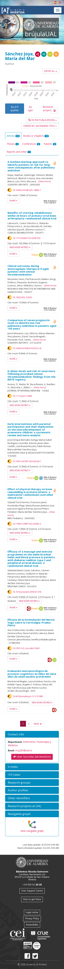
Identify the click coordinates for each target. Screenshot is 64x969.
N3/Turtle (50, 54)
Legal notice (32, 912)
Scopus (35, 255)
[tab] (32, 734)
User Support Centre (32, 890)
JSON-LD (44, 54)
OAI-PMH (41, 478)
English (60, 2)
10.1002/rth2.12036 (22, 297)
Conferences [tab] (31, 143)
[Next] (37, 724)
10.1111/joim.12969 (22, 395)
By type (30, 108)
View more (44, 181)
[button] (32, 734)
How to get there (32, 899)
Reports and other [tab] (19, 151)
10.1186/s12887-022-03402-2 (27, 523)
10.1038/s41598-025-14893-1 (27, 190)
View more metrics (19, 247)
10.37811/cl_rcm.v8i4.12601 (26, 648)
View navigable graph (32, 830)
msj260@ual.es (23, 750)
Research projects (48, 108)
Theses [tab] (13, 143)
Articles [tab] (13, 135)
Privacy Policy (32, 918)
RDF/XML (37, 54)
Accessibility (32, 924)
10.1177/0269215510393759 (26, 238)
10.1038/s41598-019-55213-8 (27, 348)
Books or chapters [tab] (36, 135)
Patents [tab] (50, 143)
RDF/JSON (56, 54)
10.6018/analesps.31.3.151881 (28, 696)
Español (55, 2)
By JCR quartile (14, 108)
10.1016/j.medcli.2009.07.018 (27, 591)
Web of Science (50, 202)
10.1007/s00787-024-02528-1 (27, 461)
